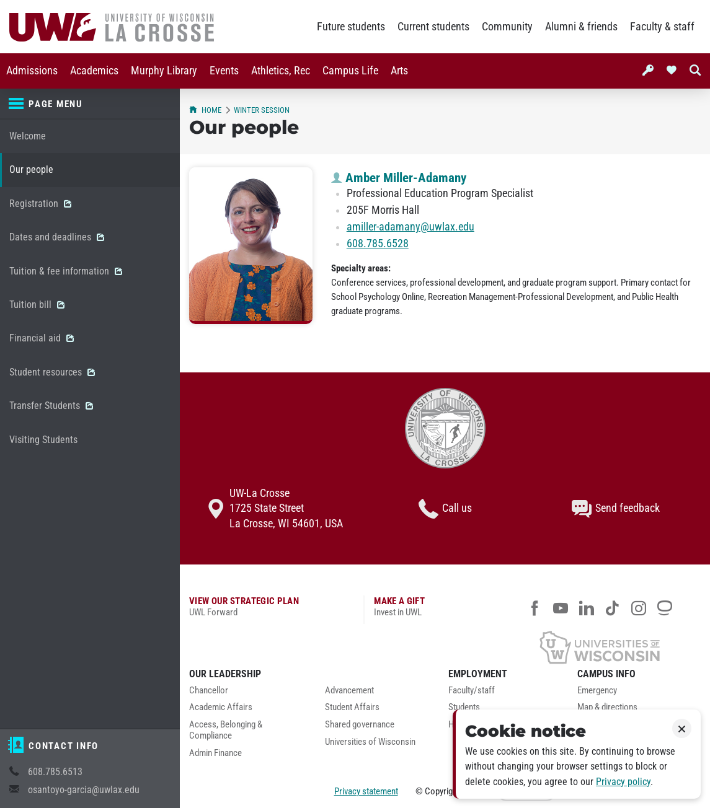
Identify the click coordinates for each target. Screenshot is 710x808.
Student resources (52, 372)
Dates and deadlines (56, 237)
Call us (445, 509)
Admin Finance (215, 753)
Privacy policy (623, 782)
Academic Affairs (220, 707)
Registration (40, 203)
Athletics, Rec (280, 70)
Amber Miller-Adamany (398, 177)
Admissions (32, 70)
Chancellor (208, 690)
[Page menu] (90, 104)
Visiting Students (43, 440)
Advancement (349, 690)
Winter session (262, 110)
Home (205, 110)
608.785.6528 (378, 243)
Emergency (597, 690)
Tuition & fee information (65, 271)
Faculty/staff (471, 690)
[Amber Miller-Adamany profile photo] (251, 245)
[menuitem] (32, 71)
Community (507, 26)
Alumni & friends (581, 26)
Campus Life (350, 70)
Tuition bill (36, 304)
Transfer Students (51, 405)
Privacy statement (366, 791)
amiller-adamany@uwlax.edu (410, 227)
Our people (31, 169)
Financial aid (41, 338)
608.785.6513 (55, 772)
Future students (351, 26)
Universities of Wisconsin (370, 742)
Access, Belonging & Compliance (225, 730)
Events (224, 70)
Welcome (27, 136)
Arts (399, 70)
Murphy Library (164, 70)
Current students (433, 26)
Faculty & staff (662, 26)
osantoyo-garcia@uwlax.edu (84, 790)
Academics (94, 70)
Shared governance (359, 724)
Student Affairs (352, 707)
